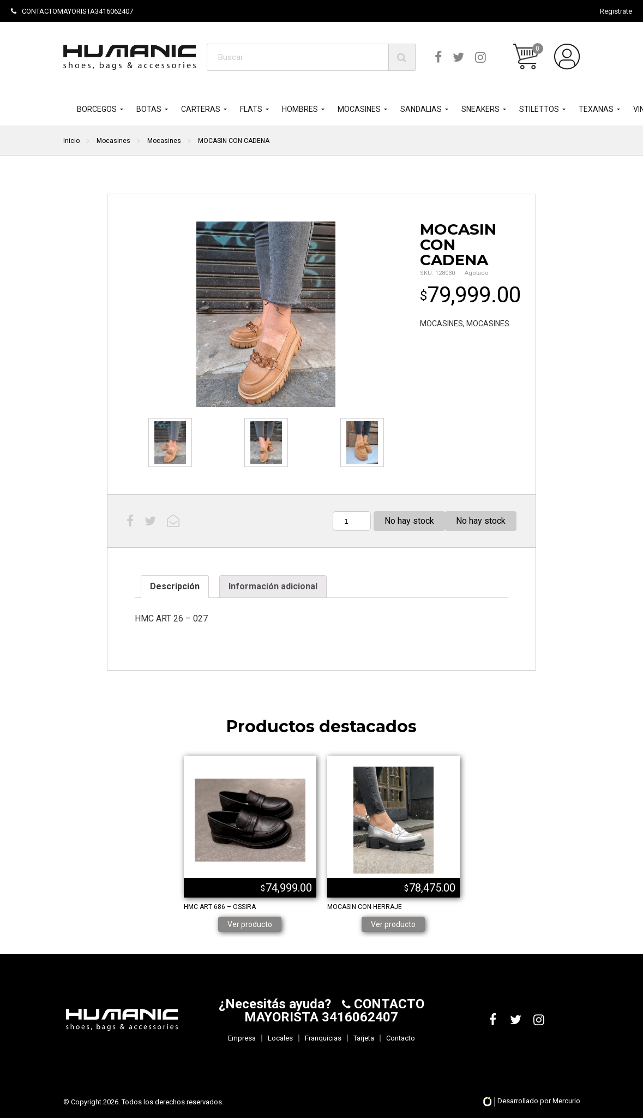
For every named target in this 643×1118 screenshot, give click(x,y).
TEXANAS (596, 109)
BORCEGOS (97, 109)
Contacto (400, 1038)
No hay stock (481, 521)
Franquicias (323, 1038)
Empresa (242, 1038)
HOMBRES (300, 109)
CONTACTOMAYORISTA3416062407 (72, 11)
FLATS (251, 109)
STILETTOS (539, 109)
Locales (280, 1038)
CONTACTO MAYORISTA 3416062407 (334, 1010)
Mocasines (113, 141)
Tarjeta (363, 1038)
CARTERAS (200, 109)
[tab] (175, 586)
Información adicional (273, 586)
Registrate (616, 11)
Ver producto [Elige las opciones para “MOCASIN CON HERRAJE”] (393, 924)
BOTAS (148, 109)
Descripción (175, 586)
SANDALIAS (421, 109)
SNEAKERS (480, 109)
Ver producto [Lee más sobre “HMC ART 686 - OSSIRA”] (249, 924)
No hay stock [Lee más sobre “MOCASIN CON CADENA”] (409, 521)
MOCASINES (359, 109)
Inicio (71, 141)
